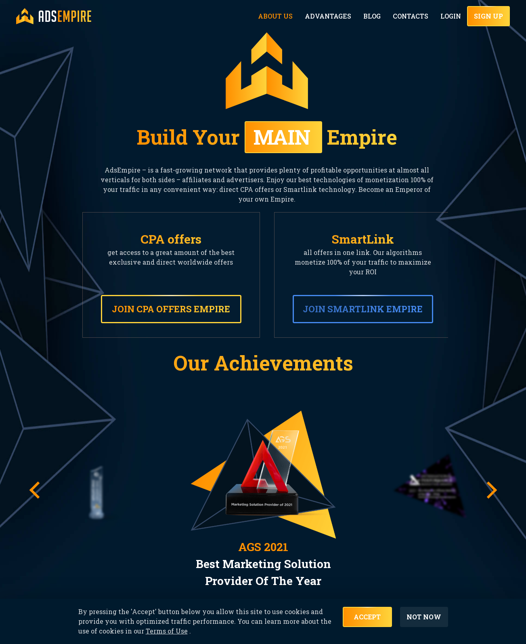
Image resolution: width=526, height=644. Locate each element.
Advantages (330, 16)
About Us (279, 16)
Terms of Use (167, 633)
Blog (373, 16)
